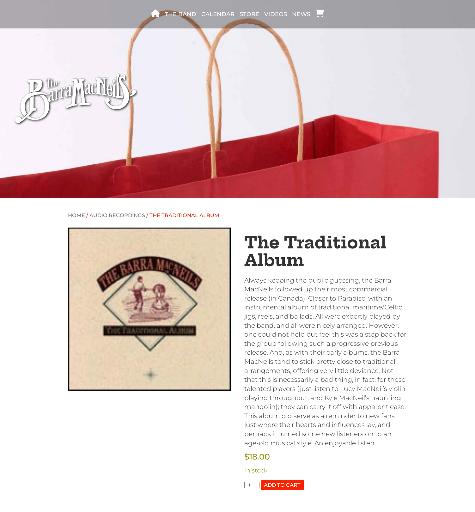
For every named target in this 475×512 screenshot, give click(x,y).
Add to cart (282, 485)
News (301, 14)
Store (249, 14)
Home (76, 215)
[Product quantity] (251, 485)
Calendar (217, 14)
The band (180, 14)
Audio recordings (117, 215)
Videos (275, 14)
